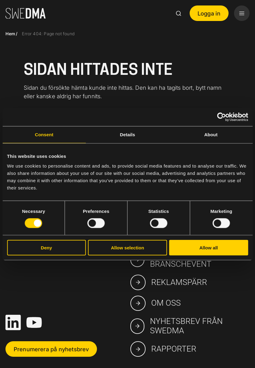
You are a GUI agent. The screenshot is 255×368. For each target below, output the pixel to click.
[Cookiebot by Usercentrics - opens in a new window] (221, 117)
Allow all (208, 247)
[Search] (178, 13)
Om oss (155, 303)
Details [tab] (127, 134)
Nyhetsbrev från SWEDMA (176, 326)
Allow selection (127, 247)
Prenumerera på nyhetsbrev (51, 349)
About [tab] (211, 134)
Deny (46, 247)
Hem (10, 33)
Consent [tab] (44, 134)
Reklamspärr (168, 282)
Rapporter (163, 348)
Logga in (209, 13)
